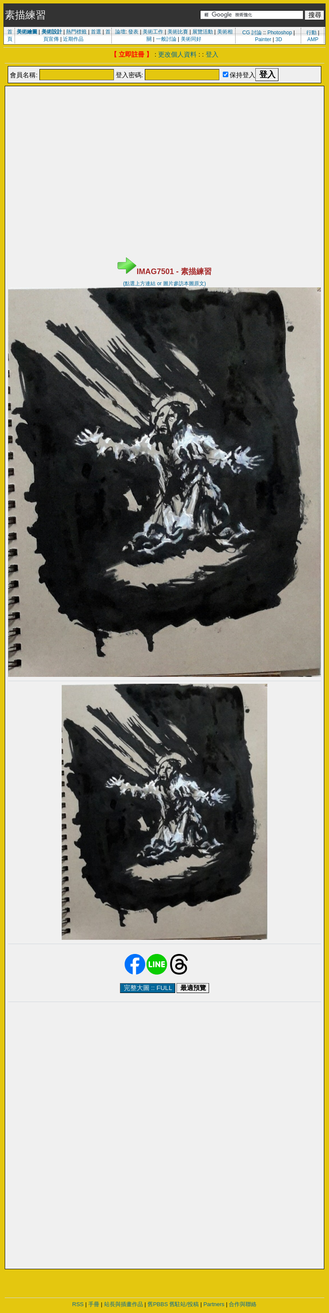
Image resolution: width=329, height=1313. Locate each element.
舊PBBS (157, 1304)
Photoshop (279, 33)
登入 (212, 54)
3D (278, 39)
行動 (311, 33)
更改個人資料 (177, 54)
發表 (133, 32)
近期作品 (73, 39)
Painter (263, 39)
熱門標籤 (76, 32)
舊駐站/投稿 (184, 1304)
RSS (78, 1304)
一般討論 (166, 39)
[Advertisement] (164, 108)
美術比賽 (177, 32)
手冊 (93, 1304)
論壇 (120, 32)
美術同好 (191, 39)
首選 (96, 32)
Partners (213, 1304)
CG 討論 (251, 33)
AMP (312, 39)
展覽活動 (202, 32)
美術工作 (153, 32)
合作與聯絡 (243, 1304)
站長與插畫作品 (123, 1304)
